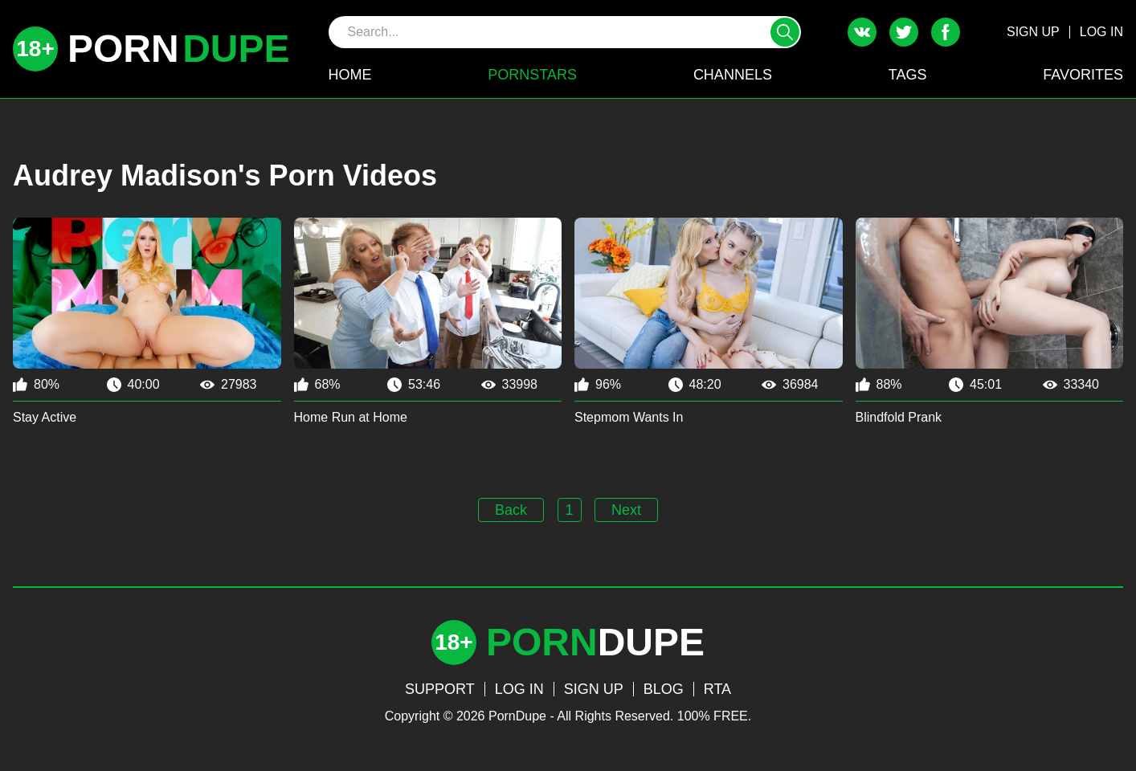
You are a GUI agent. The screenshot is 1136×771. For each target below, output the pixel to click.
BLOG (664, 689)
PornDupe (517, 716)
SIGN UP (1033, 32)
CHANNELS (732, 74)
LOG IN (1101, 32)
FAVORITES (1083, 74)
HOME (350, 74)
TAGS (908, 74)
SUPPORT (440, 689)
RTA (717, 689)
